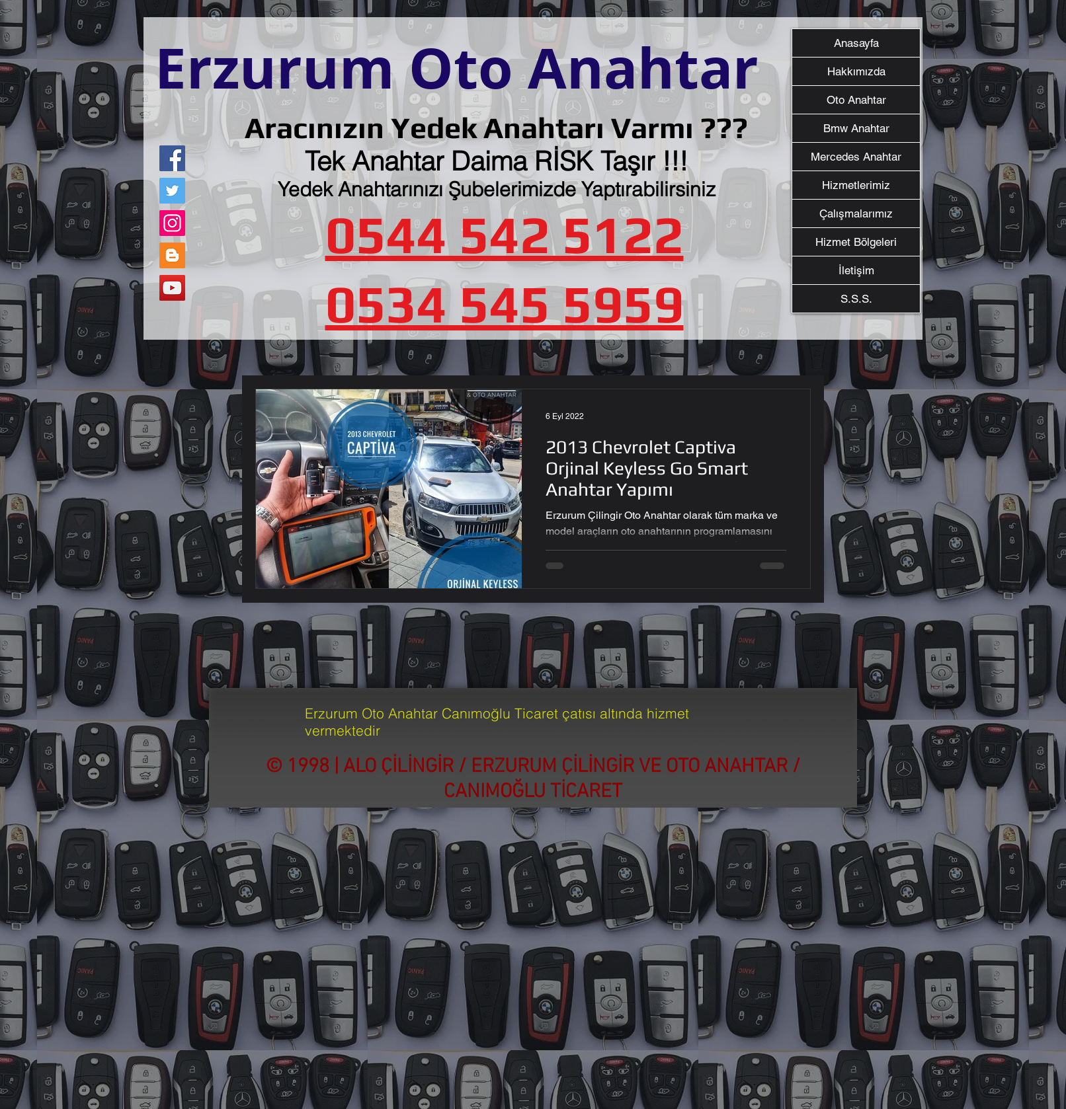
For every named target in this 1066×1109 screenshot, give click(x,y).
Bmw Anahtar (856, 128)
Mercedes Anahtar (856, 156)
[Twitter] (172, 191)
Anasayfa (856, 43)
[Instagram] (172, 223)
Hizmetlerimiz (856, 185)
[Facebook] (172, 158)
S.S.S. (856, 298)
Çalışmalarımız (856, 213)
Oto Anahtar (856, 99)
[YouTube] (172, 288)
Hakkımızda (856, 71)
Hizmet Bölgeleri (856, 242)
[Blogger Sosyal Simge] (172, 255)
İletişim (856, 270)
